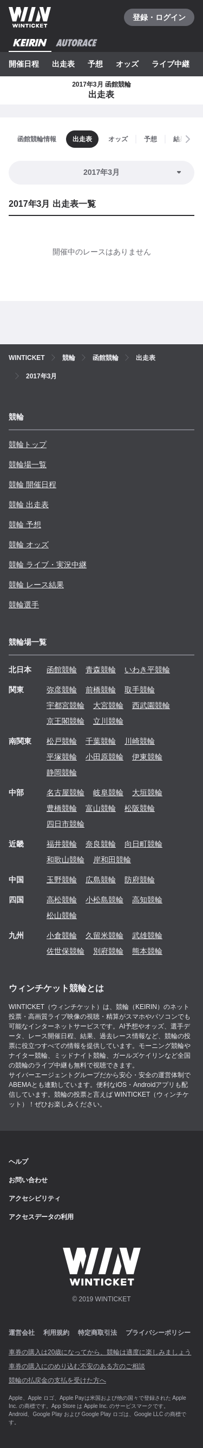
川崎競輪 (140, 741)
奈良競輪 (101, 844)
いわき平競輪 (147, 669)
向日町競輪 (143, 844)
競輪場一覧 (28, 464)
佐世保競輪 (65, 951)
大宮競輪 (108, 705)
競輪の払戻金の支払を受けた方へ (57, 1380)
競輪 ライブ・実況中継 (48, 564)
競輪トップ (28, 444)
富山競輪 (101, 808)
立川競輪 (108, 721)
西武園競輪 (151, 705)
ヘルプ (18, 1161)
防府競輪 (140, 879)
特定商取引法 (97, 1332)
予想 (95, 64)
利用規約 (56, 1332)
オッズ (127, 64)
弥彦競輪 (62, 689)
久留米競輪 (104, 935)
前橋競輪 (101, 689)
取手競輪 (140, 689)
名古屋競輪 (65, 792)
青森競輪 (101, 669)
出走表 (63, 64)
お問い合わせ (28, 1180)
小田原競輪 (104, 756)
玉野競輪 (62, 879)
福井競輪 (62, 844)
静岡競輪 (62, 772)
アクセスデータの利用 (41, 1217)
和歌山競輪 (65, 859)
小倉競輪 (62, 935)
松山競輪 (62, 915)
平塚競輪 (62, 756)
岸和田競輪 (112, 859)
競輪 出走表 (29, 504)
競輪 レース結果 (36, 584)
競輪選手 (24, 604)
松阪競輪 (140, 808)
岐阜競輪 (108, 792)
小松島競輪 (104, 899)
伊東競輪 (147, 756)
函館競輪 (62, 669)
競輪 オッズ (29, 544)
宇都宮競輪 (65, 705)
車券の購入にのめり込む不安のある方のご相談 (77, 1366)
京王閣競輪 (65, 721)
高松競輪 (62, 899)
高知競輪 (147, 899)
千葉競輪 (101, 741)
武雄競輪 (147, 935)
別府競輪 (108, 951)
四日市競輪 (65, 824)
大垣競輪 (147, 792)
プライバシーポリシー (158, 1332)
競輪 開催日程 (32, 484)
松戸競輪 (62, 741)
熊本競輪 (147, 951)
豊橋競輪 (62, 808)
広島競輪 (101, 879)
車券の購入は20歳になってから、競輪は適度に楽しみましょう (100, 1352)
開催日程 (24, 64)
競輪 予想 (25, 524)
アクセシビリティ (35, 1198)
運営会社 (22, 1332)
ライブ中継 (170, 64)
